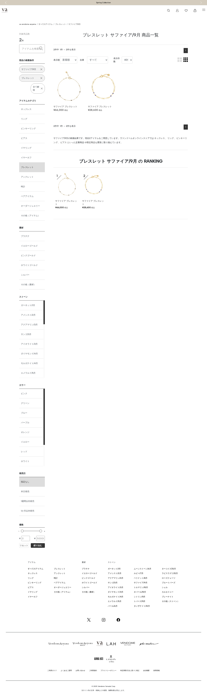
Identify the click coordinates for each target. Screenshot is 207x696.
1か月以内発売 (27, 511)
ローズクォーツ (168, 578)
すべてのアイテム (46, 24)
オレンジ (25, 432)
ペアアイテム (27, 196)
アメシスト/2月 (28, 315)
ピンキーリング (28, 128)
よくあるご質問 (66, 670)
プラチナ (25, 236)
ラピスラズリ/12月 (170, 573)
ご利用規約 (93, 670)
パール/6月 (112, 606)
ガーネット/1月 (28, 305)
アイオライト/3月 (29, 344)
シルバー (25, 275)
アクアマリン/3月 (29, 324)
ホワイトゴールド (29, 265)
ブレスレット (60, 24)
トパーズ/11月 (139, 601)
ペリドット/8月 (140, 578)
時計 (23, 186)
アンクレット (27, 177)
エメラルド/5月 (28, 373)
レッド (24, 451)
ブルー (24, 413)
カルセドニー (167, 592)
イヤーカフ (26, 157)
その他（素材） (28, 284)
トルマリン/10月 (141, 587)
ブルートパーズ (168, 583)
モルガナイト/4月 (29, 363)
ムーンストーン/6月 (142, 569)
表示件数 (116, 60)
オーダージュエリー (30, 206)
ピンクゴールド (28, 255)
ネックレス (26, 109)
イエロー (25, 442)
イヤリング (26, 148)
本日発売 (25, 491)
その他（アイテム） (30, 215)
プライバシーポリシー (108, 670)
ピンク (24, 393)
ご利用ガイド (52, 670)
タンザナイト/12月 (142, 606)
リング (24, 119)
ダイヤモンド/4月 (29, 353)
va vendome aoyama (27, 24)
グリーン (25, 403)
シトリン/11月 (139, 597)
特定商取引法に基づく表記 (129, 670)
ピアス (24, 138)
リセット (24, 545)
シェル (165, 587)
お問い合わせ (80, 670)
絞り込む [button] (38, 545)
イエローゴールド (29, 246)
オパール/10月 (140, 592)
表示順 (56, 60)
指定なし (25, 482)
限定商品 (91, 142)
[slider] (22, 531)
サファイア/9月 (74, 24)
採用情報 (156, 670)
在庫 (82, 60)
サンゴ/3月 (26, 334)
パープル (25, 422)
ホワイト (25, 461)
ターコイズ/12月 (169, 569)
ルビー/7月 (138, 573)
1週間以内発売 (27, 501)
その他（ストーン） (170, 601)
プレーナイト (167, 597)
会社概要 (146, 670)
